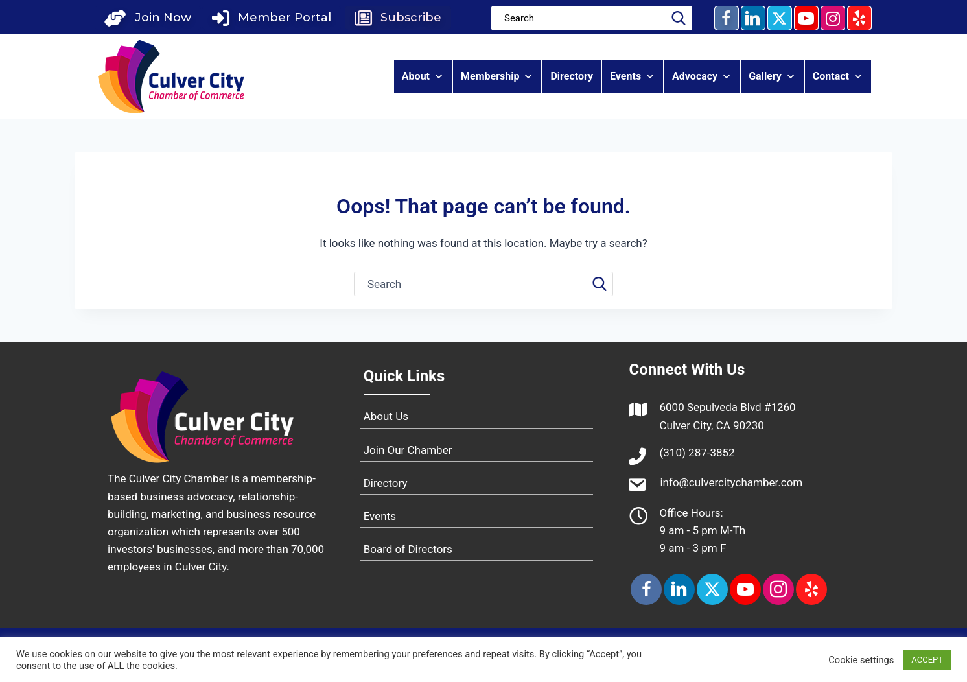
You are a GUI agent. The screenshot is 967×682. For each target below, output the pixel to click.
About (423, 76)
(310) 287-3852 (696, 452)
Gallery (772, 76)
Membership (497, 76)
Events (632, 76)
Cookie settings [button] (861, 660)
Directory (571, 76)
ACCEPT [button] (927, 659)
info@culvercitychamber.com (731, 482)
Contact (838, 76)
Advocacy (702, 76)
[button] (148, 18)
